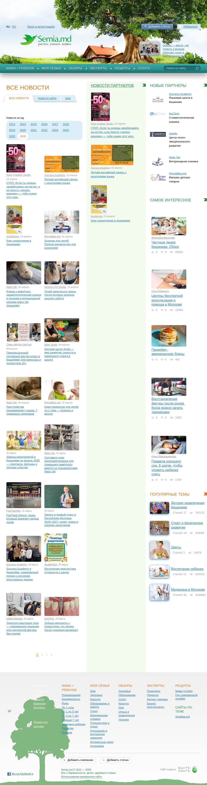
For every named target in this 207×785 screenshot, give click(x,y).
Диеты (176, 547)
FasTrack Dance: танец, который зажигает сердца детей (22, 519)
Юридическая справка (99, 717)
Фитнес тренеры (157, 699)
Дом (92, 691)
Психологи (153, 691)
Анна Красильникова (163, 456)
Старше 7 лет (70, 720)
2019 (12, 130)
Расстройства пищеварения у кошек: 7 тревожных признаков (21, 410)
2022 (44, 130)
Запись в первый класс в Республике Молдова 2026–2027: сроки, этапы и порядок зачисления (61, 520)
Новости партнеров (112, 85)
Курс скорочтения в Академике (18, 242)
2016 (44, 124)
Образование (127, 695)
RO (14, 26)
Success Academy (54, 175)
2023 (55, 130)
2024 (66, 130)
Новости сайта (47, 98)
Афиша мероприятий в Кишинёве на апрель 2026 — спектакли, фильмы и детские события (23, 462)
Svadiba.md (182, 716)
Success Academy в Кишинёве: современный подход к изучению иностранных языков (22, 574)
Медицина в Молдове (188, 589)
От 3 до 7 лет (70, 715)
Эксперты (98, 68)
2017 (55, 124)
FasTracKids (13, 510)
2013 (12, 124)
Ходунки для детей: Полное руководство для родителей (60, 244)
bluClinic (49, 618)
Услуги (144, 68)
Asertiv (173, 133)
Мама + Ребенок (20, 68)
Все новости (19, 98)
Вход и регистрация (40, 26)
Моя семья (51, 68)
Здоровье (96, 695)
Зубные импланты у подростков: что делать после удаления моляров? (61, 626)
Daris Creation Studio (18, 175)
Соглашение (41, 691)
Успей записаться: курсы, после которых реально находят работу (60, 295)
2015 (34, 124)
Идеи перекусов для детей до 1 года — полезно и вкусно (61, 410)
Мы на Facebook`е (22, 773)
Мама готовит (184, 691)
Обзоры (75, 68)
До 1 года (68, 707)
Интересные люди (101, 742)
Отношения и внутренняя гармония (98, 734)
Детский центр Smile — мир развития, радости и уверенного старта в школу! (60, 354)
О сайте (38, 695)
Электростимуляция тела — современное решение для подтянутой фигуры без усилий (22, 628)
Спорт (94, 711)
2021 (34, 130)
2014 (23, 124)
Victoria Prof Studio (55, 287)
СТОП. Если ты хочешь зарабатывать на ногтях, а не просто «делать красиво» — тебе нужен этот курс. (23, 190)
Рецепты (122, 68)
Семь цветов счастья (18, 344)
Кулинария (97, 746)
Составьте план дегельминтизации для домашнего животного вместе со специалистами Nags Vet (61, 464)
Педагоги (153, 695)
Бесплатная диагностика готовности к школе (60, 570)
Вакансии (39, 703)
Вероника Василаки (163, 237)
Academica (12, 236)
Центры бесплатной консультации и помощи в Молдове (167, 300)
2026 (23, 136)
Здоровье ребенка (73, 724)
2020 (23, 130)
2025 (12, 136)
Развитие (68, 728)
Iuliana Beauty (14, 618)
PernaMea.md (52, 236)
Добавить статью (159, 26)
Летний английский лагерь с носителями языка (61, 181)
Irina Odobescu (160, 291)
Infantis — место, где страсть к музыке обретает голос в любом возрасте (176, 50)
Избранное (190, 26)
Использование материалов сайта (81, 776)
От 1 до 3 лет (70, 711)
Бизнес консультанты (155, 705)
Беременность (71, 699)
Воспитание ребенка (187, 569)
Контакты (39, 707)
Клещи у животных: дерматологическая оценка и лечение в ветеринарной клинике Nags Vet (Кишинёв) (23, 298)
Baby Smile (50, 344)
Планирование (71, 695)
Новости (38, 699)
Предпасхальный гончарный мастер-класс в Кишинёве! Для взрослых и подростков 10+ (23, 358)
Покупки (67, 732)
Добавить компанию (80, 760)
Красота (95, 699)
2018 (66, 124)
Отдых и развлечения (126, 713)
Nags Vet (11, 287)
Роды (65, 703)
